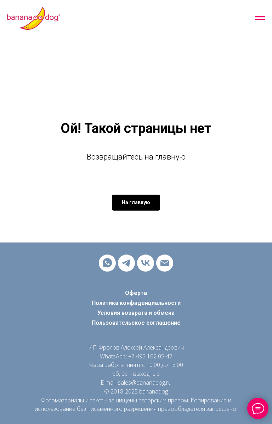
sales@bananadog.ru (144, 382)
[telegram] (126, 263)
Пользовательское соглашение (136, 322)
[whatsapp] (107, 263)
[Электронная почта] (164, 263)
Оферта (136, 293)
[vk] (145, 263)
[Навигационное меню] (260, 18)
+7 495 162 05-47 (150, 356)
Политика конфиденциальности (136, 303)
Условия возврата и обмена (136, 312)
